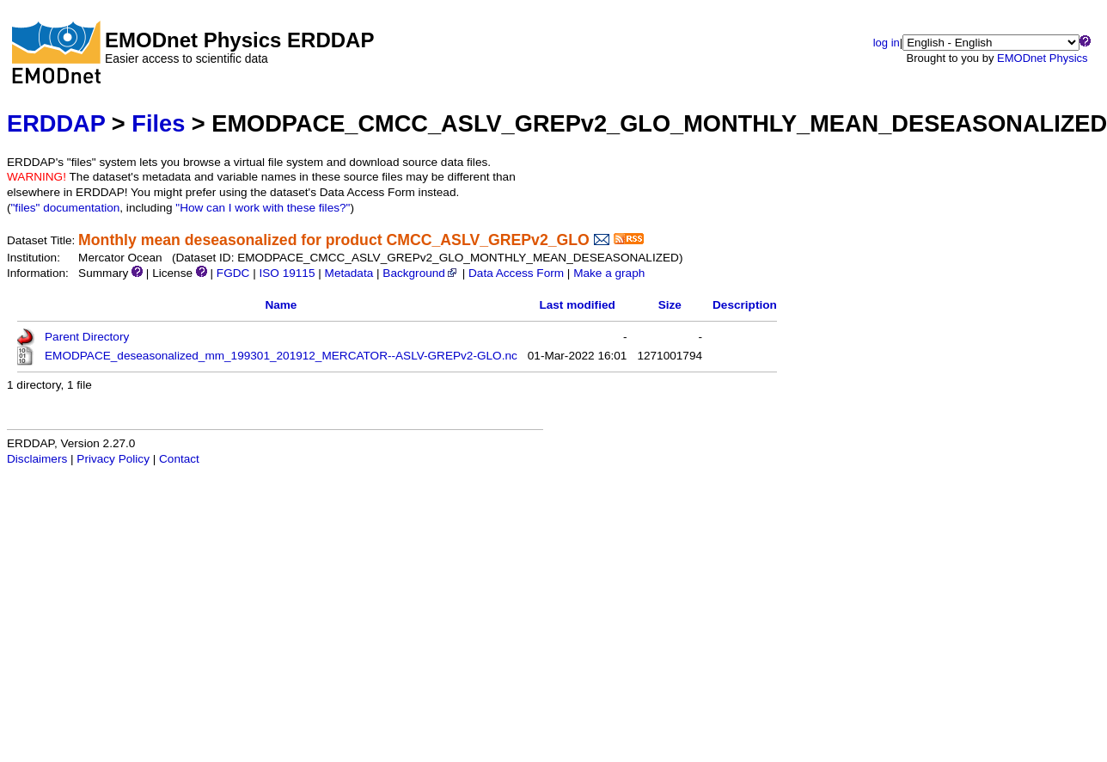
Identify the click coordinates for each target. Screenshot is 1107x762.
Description (745, 304)
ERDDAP (56, 123)
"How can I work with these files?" (262, 207)
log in (886, 42)
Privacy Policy (113, 458)
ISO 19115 (287, 273)
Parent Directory (87, 336)
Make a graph (609, 273)
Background (420, 273)
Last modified (577, 304)
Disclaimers (37, 458)
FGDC (233, 273)
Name (281, 304)
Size (670, 304)
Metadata (349, 273)
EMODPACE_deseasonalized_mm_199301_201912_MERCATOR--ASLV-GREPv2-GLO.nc (281, 355)
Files (158, 123)
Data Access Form (516, 273)
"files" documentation (65, 207)
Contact (179, 458)
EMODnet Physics (1042, 58)
